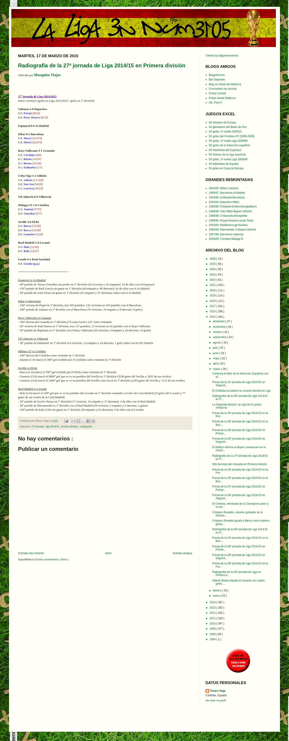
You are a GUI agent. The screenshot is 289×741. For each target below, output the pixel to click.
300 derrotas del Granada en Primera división (239, 464)
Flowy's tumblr (217, 93)
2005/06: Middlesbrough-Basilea (228, 225)
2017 (213, 306)
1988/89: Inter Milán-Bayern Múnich (230, 211)
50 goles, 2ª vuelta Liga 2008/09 (228, 140)
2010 (213, 623)
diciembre (219, 321)
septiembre (220, 337)
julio (216, 347)
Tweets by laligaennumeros (221, 55)
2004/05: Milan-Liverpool (223, 188)
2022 (213, 279)
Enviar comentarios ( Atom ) (52, 559)
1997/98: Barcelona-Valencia (226, 234)
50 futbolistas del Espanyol (225, 150)
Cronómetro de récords (223, 88)
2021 (213, 285)
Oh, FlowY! (215, 102)
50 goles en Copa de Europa (226, 168)
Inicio (108, 553)
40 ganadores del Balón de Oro (228, 127)
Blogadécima (216, 75)
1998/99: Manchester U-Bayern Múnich (232, 229)
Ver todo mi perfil (215, 700)
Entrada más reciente (31, 553)
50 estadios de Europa (222, 122)
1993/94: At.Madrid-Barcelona (227, 197)
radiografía (86, 426)
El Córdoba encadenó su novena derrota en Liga (241, 390)
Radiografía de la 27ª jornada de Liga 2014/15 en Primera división (101, 65)
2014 (213, 602)
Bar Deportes (217, 79)
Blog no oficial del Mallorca (225, 84)
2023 (213, 274)
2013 (213, 607)
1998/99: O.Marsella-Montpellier (228, 215)
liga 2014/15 (53, 426)
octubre (218, 332)
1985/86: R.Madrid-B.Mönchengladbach (233, 206)
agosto (217, 342)
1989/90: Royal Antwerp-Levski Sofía (231, 220)
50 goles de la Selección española (229, 145)
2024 (213, 269)
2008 (213, 634)
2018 (213, 301)
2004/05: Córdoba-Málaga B (226, 238)
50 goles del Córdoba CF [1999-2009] (231, 136)
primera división (70, 426)
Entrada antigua (182, 553)
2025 (213, 264)
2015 (213, 316)
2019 (213, 295)
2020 (213, 290)
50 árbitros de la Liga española (227, 154)
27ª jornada (37, 426)
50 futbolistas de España (223, 163)
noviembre (219, 326)
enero (217, 595)
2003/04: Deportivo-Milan (224, 202)
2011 (213, 618)
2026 (213, 258)
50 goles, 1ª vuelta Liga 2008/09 (228, 159)
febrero (217, 590)
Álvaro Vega (218, 690)
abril (216, 363)
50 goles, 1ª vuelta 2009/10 (225, 131)
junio (216, 353)
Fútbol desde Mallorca (222, 98)
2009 (213, 628)
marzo (217, 369)
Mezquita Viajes (47, 75)
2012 (213, 612)
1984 (213, 639)
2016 (213, 311)
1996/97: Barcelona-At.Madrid (227, 192)
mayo (216, 358)
